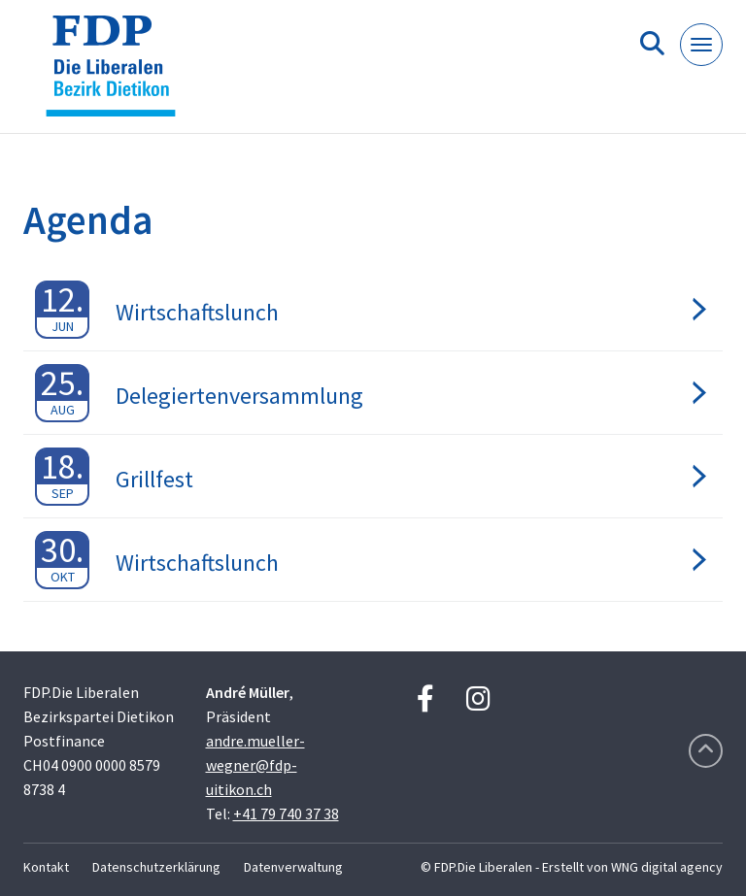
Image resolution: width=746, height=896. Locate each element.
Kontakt (46, 867)
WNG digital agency (667, 867)
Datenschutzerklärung (156, 867)
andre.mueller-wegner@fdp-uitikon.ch (255, 765)
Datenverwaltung (293, 867)
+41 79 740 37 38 (286, 813)
